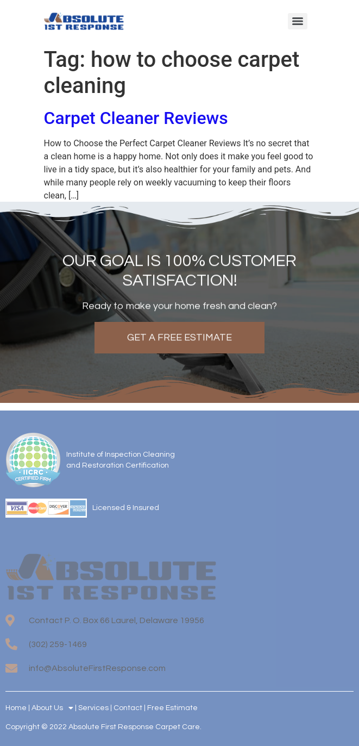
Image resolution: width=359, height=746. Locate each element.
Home (16, 708)
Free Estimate (172, 708)
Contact (128, 708)
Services (93, 708)
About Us (52, 708)
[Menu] (297, 21)
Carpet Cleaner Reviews (136, 118)
